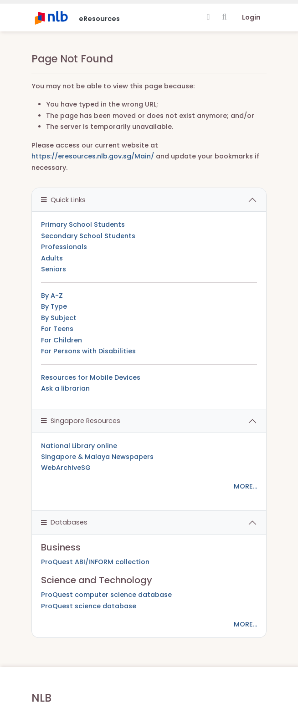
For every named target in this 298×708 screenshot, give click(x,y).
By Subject (59, 317)
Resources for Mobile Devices (90, 377)
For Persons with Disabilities (88, 351)
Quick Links (63, 199)
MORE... (245, 486)
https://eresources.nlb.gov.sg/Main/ (92, 156)
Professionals (64, 246)
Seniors (53, 269)
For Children (61, 340)
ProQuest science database (88, 606)
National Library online (79, 445)
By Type (54, 306)
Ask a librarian (65, 388)
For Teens (57, 328)
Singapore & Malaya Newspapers (97, 456)
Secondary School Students (88, 235)
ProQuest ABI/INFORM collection (95, 561)
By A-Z (52, 295)
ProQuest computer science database (106, 594)
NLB (41, 697)
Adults (52, 258)
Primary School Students (83, 224)
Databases (64, 522)
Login (251, 17)
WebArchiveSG (66, 467)
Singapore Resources (80, 420)
